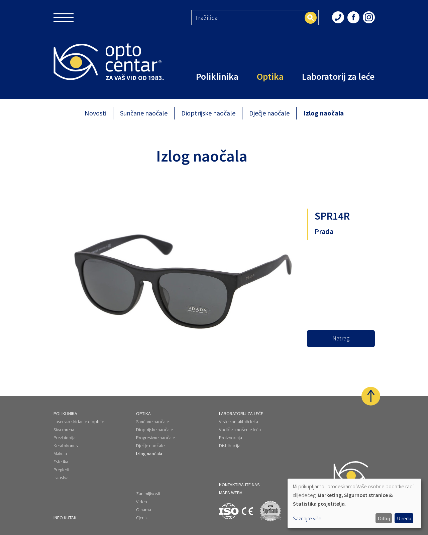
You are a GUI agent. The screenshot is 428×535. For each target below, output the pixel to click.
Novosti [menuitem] (61, 502)
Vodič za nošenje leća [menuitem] (240, 424)
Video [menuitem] (141, 502)
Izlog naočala (323, 113)
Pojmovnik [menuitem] (64, 518)
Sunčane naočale (144, 113)
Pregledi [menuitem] (61, 464)
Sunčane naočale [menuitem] (152, 416)
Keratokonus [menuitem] (66, 440)
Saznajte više (307, 518)
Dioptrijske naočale (208, 113)
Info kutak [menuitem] (65, 494)
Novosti (95, 113)
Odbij (384, 518)
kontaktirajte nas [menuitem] (239, 485)
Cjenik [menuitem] (141, 518)
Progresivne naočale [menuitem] (155, 432)
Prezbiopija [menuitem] (65, 432)
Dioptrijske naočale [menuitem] (154, 424)
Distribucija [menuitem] (229, 440)
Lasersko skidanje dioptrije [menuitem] (79, 416)
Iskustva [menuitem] (61, 472)
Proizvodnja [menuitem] (230, 432)
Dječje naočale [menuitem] (150, 440)
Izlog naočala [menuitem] (149, 448)
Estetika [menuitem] (61, 456)
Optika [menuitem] (143, 408)
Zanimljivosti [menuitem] (148, 494)
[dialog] (354, 503)
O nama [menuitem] (143, 510)
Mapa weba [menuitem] (230, 493)
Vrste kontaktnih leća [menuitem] (238, 416)
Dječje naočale (269, 113)
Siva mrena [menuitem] (64, 424)
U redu (404, 518)
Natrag (340, 338)
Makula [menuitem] (60, 448)
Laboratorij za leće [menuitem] (241, 408)
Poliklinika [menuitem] (65, 408)
